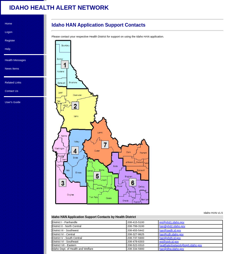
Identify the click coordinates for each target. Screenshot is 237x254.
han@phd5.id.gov (170, 237)
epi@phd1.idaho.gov (172, 222)
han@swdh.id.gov (170, 230)
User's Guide (13, 102)
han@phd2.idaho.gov (172, 226)
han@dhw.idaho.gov (172, 248)
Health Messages (15, 60)
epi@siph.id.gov (169, 241)
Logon (8, 32)
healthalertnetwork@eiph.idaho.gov (181, 245)
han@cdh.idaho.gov (172, 234)
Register (10, 40)
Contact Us (11, 91)
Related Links (13, 82)
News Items (12, 68)
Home (8, 23)
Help (8, 48)
